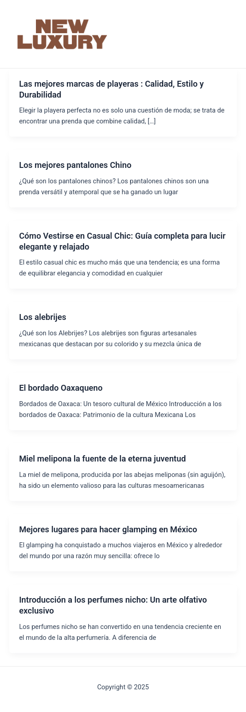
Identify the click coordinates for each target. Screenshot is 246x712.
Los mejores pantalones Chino (75, 165)
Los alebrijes (42, 317)
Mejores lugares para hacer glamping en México (108, 529)
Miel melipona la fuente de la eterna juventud (102, 458)
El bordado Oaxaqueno (61, 388)
